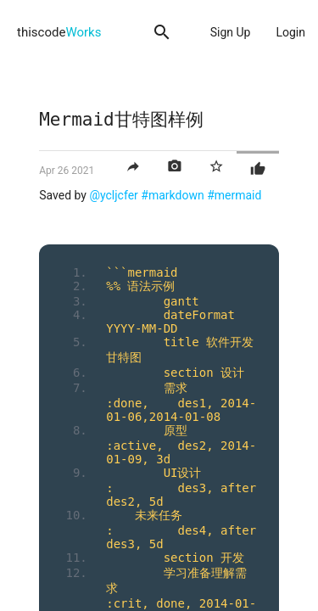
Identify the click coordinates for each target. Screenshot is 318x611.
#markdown (172, 195)
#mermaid (234, 195)
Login (290, 32)
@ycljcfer (113, 195)
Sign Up (230, 32)
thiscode (59, 32)
